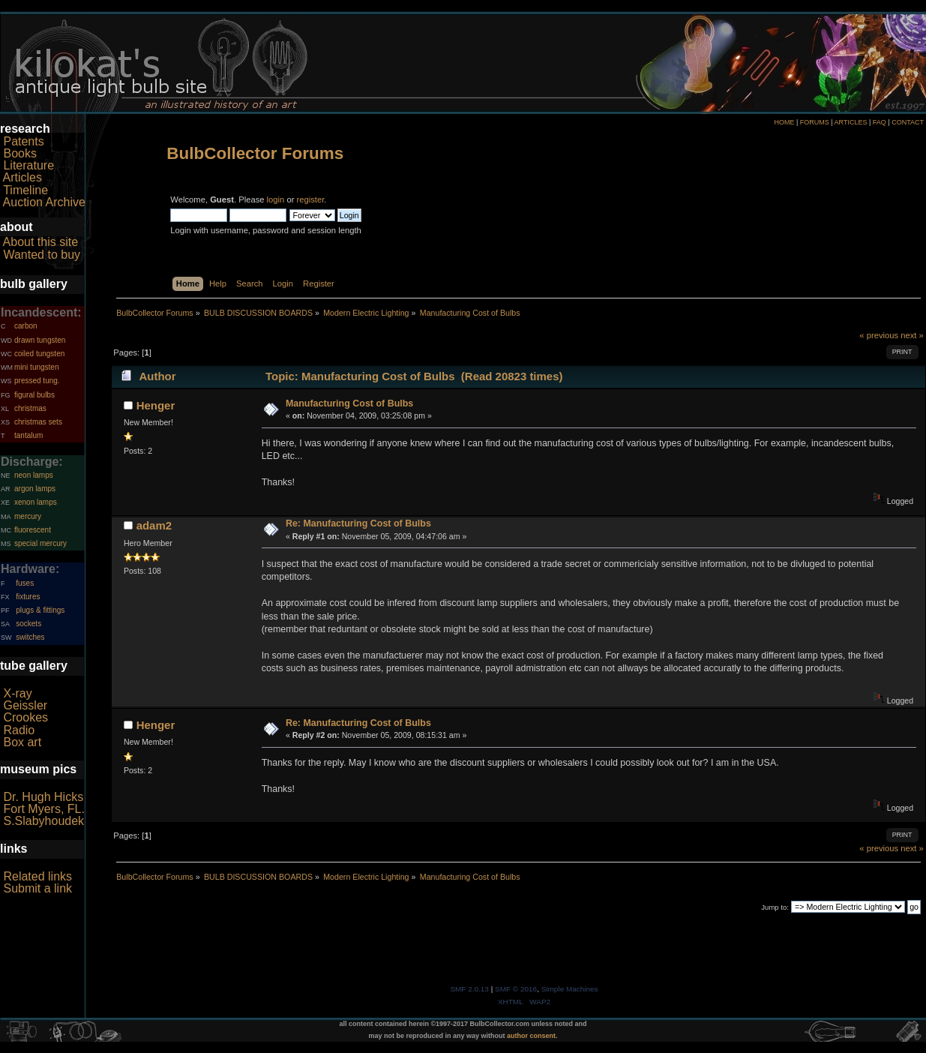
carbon (25, 326)
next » (912, 335)
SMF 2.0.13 (469, 989)
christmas (30, 408)
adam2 (154, 525)
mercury (27, 516)
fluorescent (32, 530)
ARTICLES (851, 122)
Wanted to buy (41, 254)
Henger (155, 405)
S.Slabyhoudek (43, 820)
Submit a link (37, 888)
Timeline (25, 190)
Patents (23, 141)
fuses (25, 583)
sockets (28, 624)
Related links (37, 876)
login (276, 199)
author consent (531, 1036)
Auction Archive (44, 202)
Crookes (25, 717)
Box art (22, 742)
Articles (22, 177)
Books (19, 153)
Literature (28, 165)
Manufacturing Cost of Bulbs (349, 403)
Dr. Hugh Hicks (43, 796)
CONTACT (908, 122)
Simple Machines (569, 989)
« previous (878, 335)
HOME (784, 122)
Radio (18, 730)
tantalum (28, 435)
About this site (41, 242)
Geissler (25, 705)
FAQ (879, 122)
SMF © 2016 (516, 989)
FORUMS (814, 122)
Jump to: (775, 907)
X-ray (17, 693)
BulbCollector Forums (254, 153)
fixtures (28, 596)
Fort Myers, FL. (43, 808)
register (311, 199)
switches (30, 637)
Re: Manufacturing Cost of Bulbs (358, 523)
